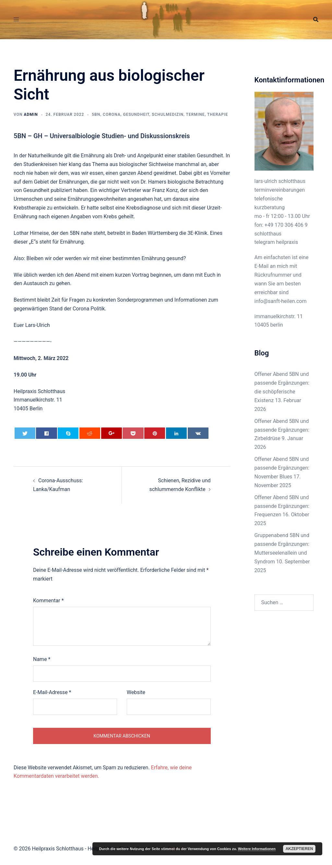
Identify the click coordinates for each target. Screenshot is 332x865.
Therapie (217, 114)
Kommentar (48, 600)
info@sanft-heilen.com (281, 301)
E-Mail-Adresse (52, 692)
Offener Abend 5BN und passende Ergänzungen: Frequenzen (282, 506)
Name (42, 659)
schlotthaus (268, 234)
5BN (96, 114)
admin (31, 114)
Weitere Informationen (257, 849)
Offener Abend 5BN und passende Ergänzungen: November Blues (282, 468)
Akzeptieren (299, 849)
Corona (112, 114)
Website (136, 692)
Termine (195, 114)
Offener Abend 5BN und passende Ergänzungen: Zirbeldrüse (282, 430)
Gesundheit (136, 114)
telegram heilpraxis (276, 242)
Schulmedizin (168, 114)
